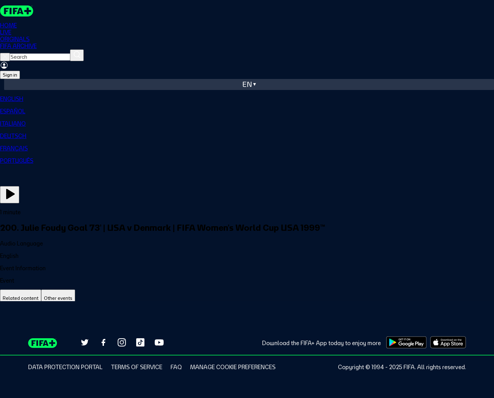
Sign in (10, 75)
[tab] (20, 298)
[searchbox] (40, 57)
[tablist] (247, 298)
